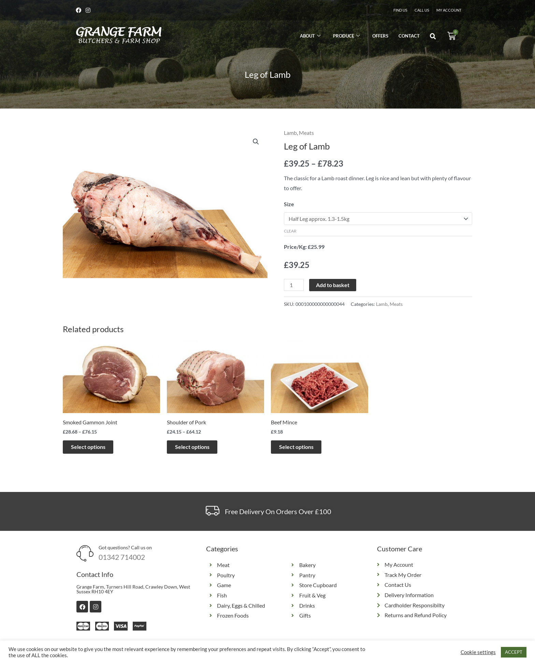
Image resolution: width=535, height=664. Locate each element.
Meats (306, 133)
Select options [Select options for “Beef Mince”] (302, 447)
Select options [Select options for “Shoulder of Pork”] (197, 447)
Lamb (290, 133)
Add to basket (332, 286)
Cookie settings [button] (478, 652)
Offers (380, 36)
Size (289, 204)
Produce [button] (346, 36)
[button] (433, 37)
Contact (409, 36)
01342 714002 (122, 558)
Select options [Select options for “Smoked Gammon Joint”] (93, 447)
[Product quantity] (294, 286)
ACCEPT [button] (513, 652)
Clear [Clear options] (290, 231)
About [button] (310, 36)
